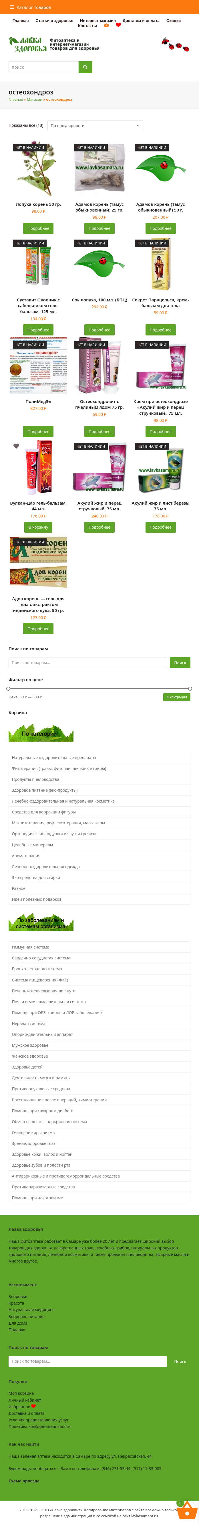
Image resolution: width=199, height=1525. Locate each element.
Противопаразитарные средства (43, 1187)
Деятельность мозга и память (41, 1077)
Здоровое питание (27, 1316)
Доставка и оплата (26, 1413)
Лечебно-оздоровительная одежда (46, 866)
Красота (16, 1303)
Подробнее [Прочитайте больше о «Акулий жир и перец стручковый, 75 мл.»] (99, 527)
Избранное (22, 1406)
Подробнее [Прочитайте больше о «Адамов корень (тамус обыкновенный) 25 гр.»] (99, 228)
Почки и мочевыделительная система (49, 1001)
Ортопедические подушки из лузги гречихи (54, 833)
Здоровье (18, 1296)
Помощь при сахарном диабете (42, 1110)
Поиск (180, 662)
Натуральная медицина (32, 1309)
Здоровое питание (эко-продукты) (45, 790)
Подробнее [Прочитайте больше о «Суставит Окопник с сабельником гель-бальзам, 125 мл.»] (38, 330)
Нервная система (29, 1023)
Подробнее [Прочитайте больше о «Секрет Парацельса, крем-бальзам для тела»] (161, 330)
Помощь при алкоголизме (37, 1197)
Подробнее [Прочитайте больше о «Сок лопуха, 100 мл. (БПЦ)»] (99, 330)
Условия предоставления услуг (39, 1420)
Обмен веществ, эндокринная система (49, 1121)
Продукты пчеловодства (35, 779)
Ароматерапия (26, 855)
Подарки (17, 1329)
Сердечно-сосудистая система (41, 958)
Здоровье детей (27, 1067)
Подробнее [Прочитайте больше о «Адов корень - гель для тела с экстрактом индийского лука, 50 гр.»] (38, 628)
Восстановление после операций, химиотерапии (59, 1100)
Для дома (18, 1323)
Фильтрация (177, 697)
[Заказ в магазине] (95, 126)
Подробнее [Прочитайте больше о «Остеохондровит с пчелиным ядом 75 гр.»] (99, 431)
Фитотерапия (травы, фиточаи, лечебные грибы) (59, 768)
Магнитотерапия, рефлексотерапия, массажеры (58, 822)
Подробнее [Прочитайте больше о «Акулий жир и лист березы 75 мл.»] (161, 527)
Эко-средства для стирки (36, 877)
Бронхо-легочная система (37, 968)
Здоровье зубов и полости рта (41, 1165)
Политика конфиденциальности (40, 1426)
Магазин (34, 99)
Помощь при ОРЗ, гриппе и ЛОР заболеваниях (57, 1012)
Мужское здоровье (30, 1045)
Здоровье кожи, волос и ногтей (42, 1154)
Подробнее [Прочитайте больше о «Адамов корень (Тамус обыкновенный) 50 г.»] (161, 228)
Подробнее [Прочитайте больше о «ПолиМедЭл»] (38, 431)
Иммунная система (30, 947)
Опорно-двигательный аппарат (42, 1034)
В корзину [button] (38, 527)
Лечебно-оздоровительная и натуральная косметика (63, 801)
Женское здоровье (30, 1056)
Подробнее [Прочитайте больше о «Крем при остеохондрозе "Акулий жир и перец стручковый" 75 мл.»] (161, 431)
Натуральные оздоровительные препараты (54, 757)
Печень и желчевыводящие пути (44, 990)
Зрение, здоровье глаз (34, 1143)
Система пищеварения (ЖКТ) (40, 980)
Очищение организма (33, 1132)
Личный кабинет (25, 1400)
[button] (30, 7)
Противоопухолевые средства (41, 1088)
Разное (18, 888)
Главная (16, 99)
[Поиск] (85, 67)
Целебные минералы (32, 845)
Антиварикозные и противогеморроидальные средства (66, 1176)
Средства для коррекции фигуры (44, 812)
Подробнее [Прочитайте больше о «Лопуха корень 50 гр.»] (38, 228)
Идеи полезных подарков (37, 899)
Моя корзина (21, 1393)
